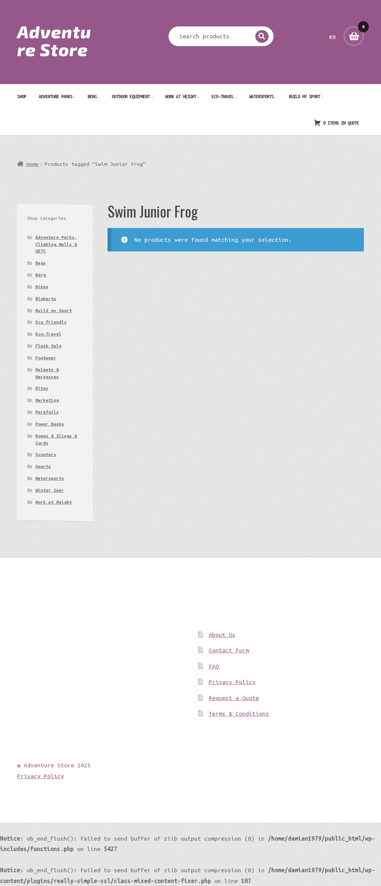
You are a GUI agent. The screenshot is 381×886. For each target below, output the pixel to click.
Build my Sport (304, 96)
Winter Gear (49, 490)
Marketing (47, 400)
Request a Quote (234, 697)
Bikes (41, 286)
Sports (43, 466)
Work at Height (180, 96)
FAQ (214, 666)
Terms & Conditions (239, 713)
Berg (91, 96)
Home (32, 164)
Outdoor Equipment (131, 96)
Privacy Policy (232, 681)
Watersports (261, 96)
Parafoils (47, 412)
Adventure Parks (55, 96)
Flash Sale (48, 345)
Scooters (45, 454)
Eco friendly (51, 322)
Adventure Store (54, 40)
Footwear (45, 357)
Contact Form (229, 650)
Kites (41, 388)
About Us (222, 634)
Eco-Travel (222, 96)
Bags (40, 262)
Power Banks (49, 423)
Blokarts (45, 298)
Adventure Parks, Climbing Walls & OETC (56, 244)
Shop (21, 96)
